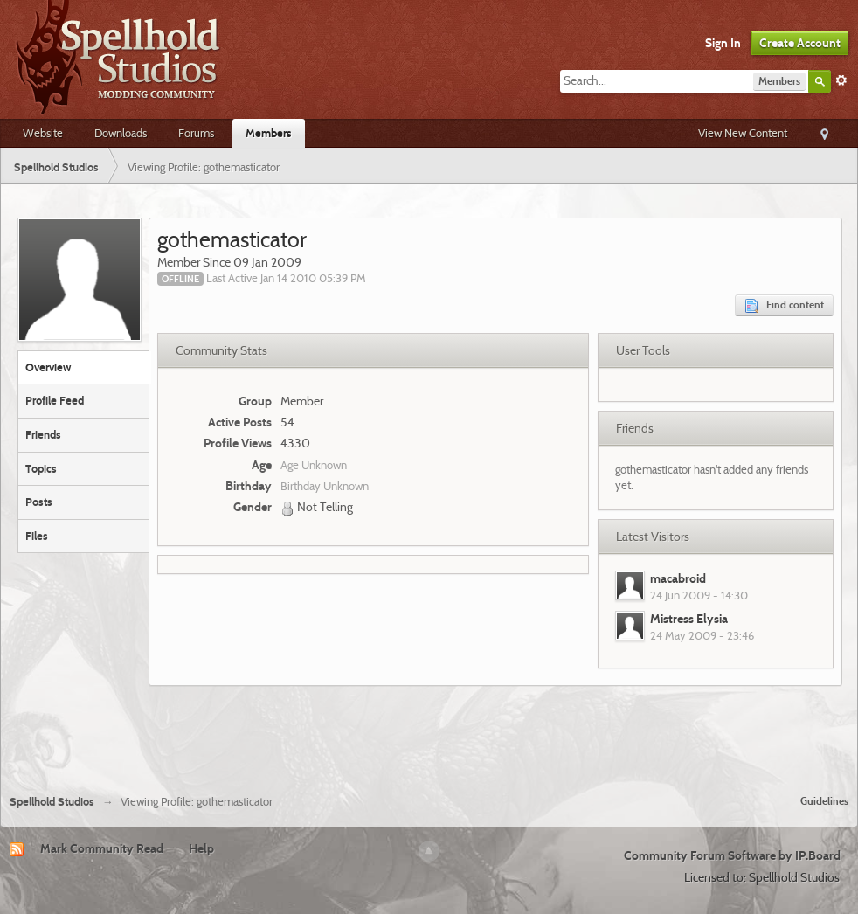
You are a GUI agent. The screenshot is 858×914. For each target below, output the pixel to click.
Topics (41, 468)
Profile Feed (54, 400)
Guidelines (824, 800)
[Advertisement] (429, 733)
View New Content (742, 133)
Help (201, 848)
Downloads (120, 133)
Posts (38, 502)
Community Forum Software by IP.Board (732, 855)
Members (269, 133)
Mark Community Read (101, 848)
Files (36, 536)
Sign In (723, 43)
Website (43, 133)
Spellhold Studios (52, 801)
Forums (196, 133)
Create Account (800, 43)
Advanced (841, 80)
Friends (43, 434)
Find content (784, 305)
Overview (48, 367)
